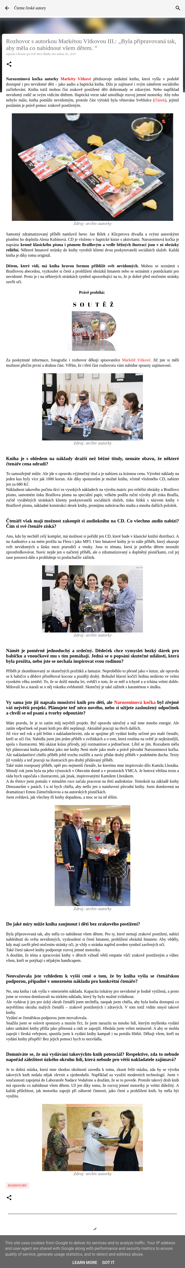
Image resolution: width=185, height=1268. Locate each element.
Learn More (84, 1262)
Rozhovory (17, 1185)
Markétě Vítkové (136, 360)
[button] (9, 64)
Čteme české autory (30, 8)
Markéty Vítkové (75, 79)
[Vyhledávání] (178, 8)
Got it (108, 1262)
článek (160, 100)
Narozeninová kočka (135, 702)
